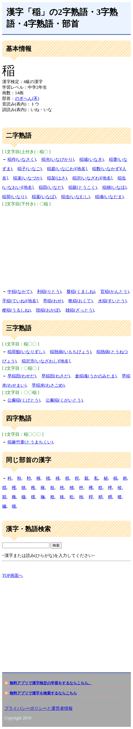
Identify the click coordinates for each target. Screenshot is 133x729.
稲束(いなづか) (27, 178)
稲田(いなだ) (51, 187)
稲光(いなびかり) (57, 159)
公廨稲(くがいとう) (64, 400)
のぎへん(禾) (27, 98)
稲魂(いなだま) (109, 196)
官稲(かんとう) (114, 291)
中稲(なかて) (19, 291)
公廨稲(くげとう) (23, 400)
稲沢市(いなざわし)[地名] (46, 361)
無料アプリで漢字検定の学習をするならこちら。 (51, 683)
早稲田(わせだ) (21, 376)
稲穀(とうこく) (82, 187)
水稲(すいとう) (112, 301)
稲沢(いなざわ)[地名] (92, 178)
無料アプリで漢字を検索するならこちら (43, 693)
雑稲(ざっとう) (79, 310)
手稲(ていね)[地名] (20, 301)
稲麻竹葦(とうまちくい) (30, 442)
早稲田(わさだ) (55, 376)
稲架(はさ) (57, 178)
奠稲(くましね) (80, 291)
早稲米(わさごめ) (48, 385)
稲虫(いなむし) (75, 196)
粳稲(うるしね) (16, 310)
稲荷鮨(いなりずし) (26, 351)
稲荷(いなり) (14, 196)
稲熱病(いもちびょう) (70, 351)
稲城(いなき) (91, 159)
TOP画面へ (12, 575)
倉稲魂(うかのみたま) (95, 376)
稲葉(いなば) (44, 196)
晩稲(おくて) (80, 301)
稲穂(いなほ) (114, 187)
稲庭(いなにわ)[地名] (67, 168)
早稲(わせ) (53, 301)
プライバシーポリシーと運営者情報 (38, 708)
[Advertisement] (66, 247)
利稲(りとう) (49, 291)
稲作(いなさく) (21, 159)
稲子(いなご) (29, 168)
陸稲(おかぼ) (48, 310)
